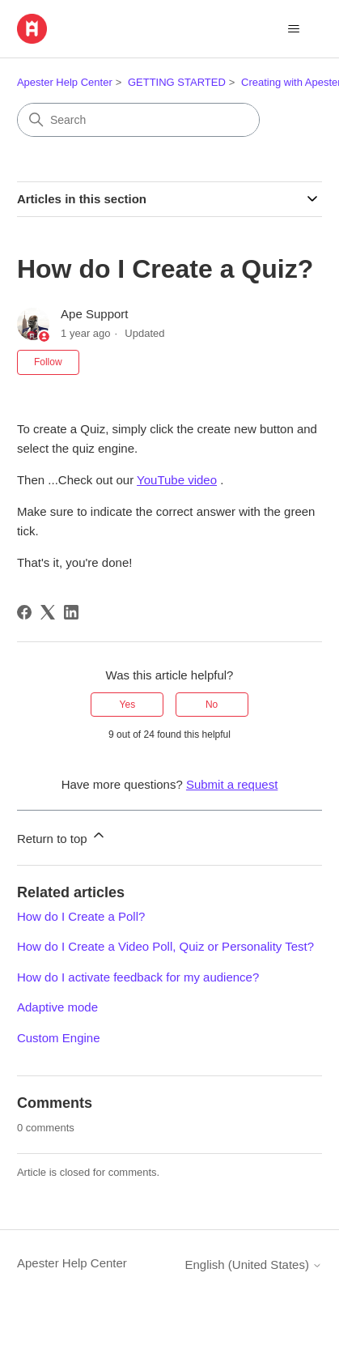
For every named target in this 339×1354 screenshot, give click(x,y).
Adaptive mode (57, 1007)
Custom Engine (58, 1038)
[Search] (138, 120)
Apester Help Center (64, 82)
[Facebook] (24, 612)
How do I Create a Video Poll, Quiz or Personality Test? (165, 946)
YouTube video (177, 480)
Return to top (62, 836)
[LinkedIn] (71, 612)
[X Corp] (47, 612)
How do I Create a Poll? (81, 916)
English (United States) (253, 1264)
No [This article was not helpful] (212, 704)
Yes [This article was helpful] (128, 704)
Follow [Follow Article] (48, 362)
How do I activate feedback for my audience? (138, 977)
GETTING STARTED (177, 82)
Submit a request (232, 784)
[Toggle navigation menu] (293, 29)
